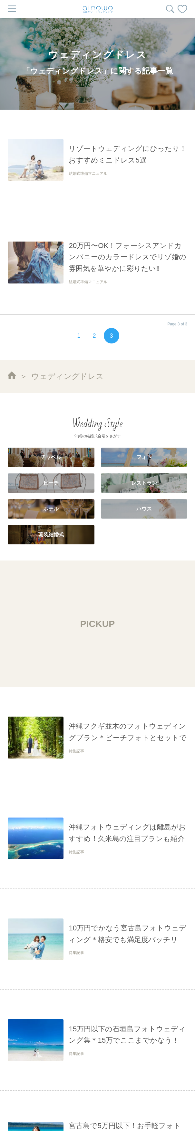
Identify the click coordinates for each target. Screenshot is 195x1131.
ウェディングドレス (67, 376)
